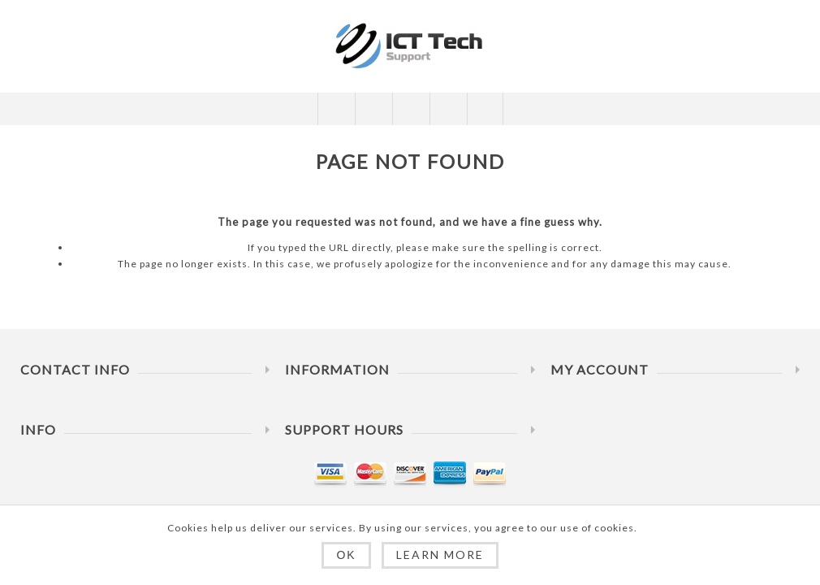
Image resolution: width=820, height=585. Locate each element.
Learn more (440, 554)
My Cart (447, 109)
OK (346, 554)
